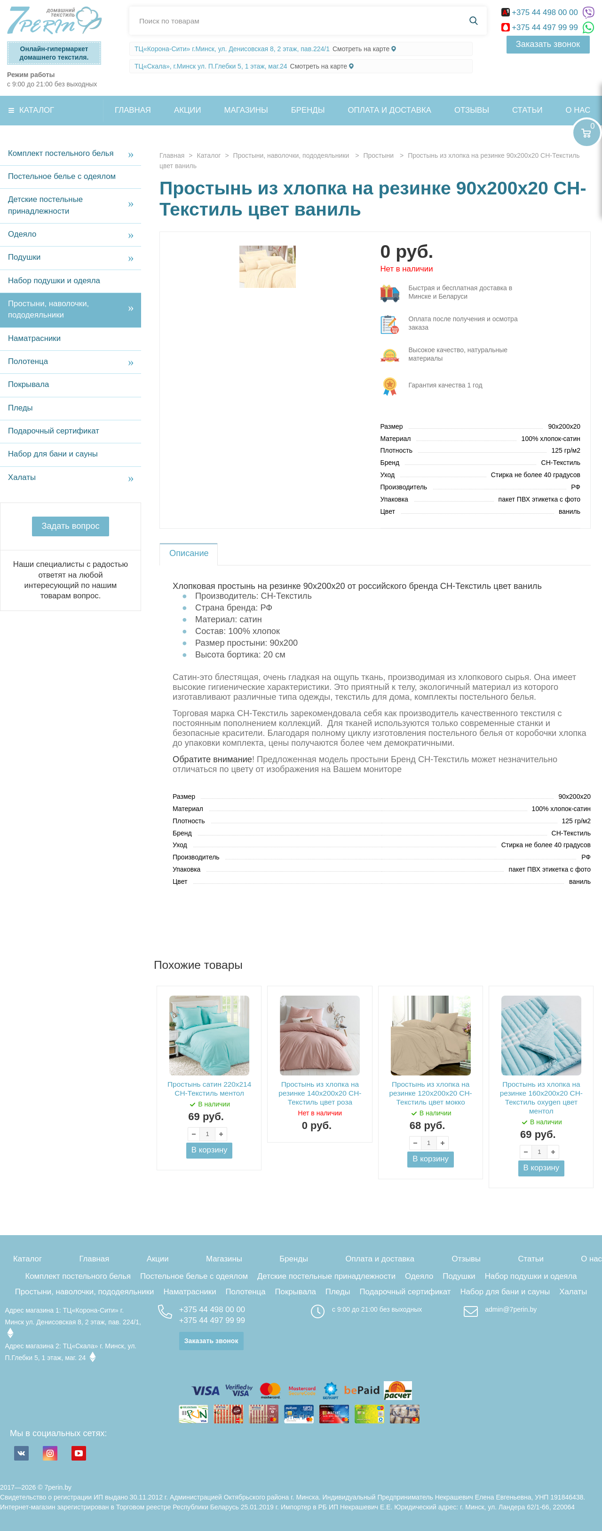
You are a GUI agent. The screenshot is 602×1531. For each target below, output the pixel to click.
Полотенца (28, 361)
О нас (591, 1258)
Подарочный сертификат (53, 430)
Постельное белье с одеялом (62, 176)
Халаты (22, 477)
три (454, 293)
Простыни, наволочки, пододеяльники (48, 309)
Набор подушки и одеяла (54, 280)
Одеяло (22, 234)
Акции (187, 110)
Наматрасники (34, 338)
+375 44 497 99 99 (540, 27)
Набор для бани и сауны (53, 453)
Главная (133, 110)
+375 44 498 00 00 (540, 12)
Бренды (308, 110)
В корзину (209, 1149)
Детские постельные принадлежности (45, 205)
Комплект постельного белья (61, 153)
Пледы (20, 407)
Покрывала (28, 384)
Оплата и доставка (389, 110)
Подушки (24, 257)
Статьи (527, 110)
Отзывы (471, 110)
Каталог (36, 110)
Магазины (246, 110)
